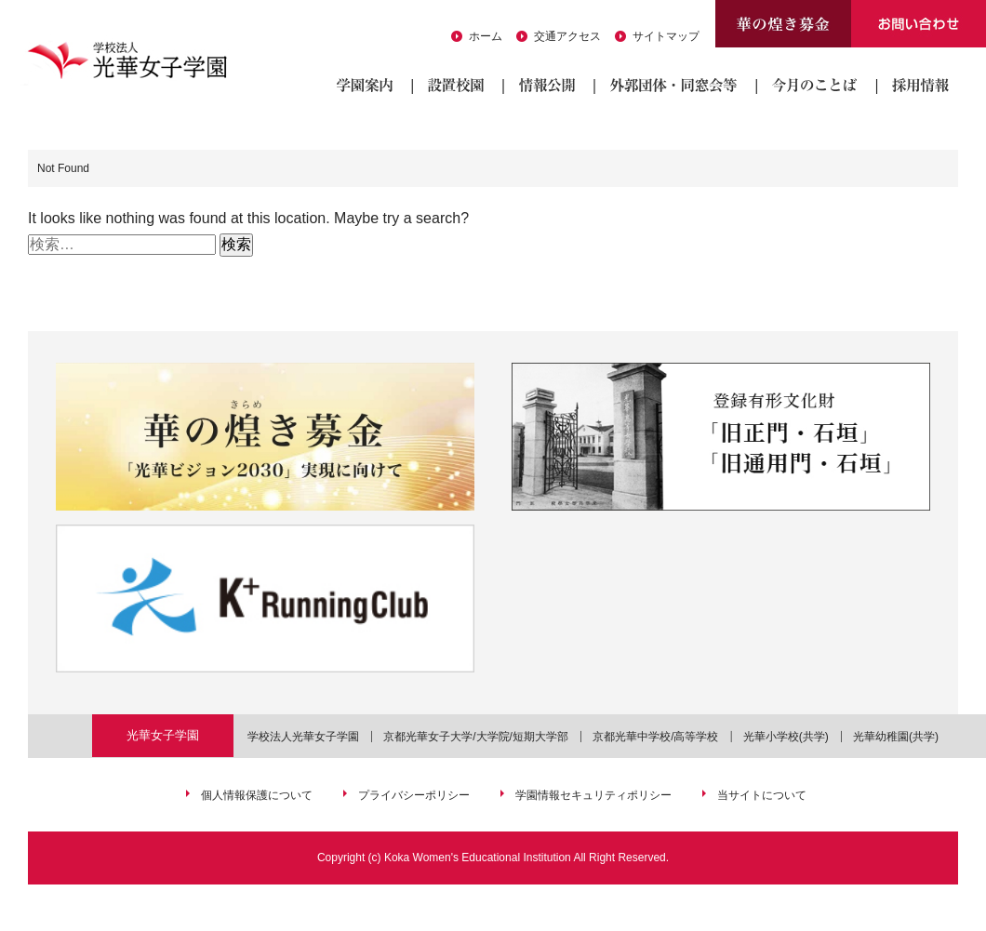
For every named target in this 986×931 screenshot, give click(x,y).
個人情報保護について (257, 795)
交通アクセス (567, 36)
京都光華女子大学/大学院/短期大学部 (475, 736)
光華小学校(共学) (786, 736)
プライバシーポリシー (414, 795)
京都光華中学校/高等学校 (655, 736)
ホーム (485, 36)
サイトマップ (666, 36)
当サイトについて (761, 795)
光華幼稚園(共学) (896, 736)
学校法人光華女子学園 (303, 736)
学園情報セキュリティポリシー (593, 795)
